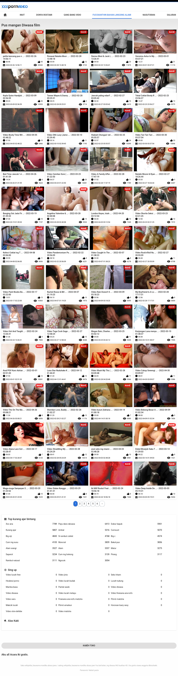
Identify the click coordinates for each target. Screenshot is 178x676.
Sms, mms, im (5, 15)
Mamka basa (31, 587)
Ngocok (84, 560)
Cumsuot (136, 530)
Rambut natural (31, 560)
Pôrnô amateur (84, 605)
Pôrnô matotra (136, 599)
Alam (84, 548)
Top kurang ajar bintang (22, 519)
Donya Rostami (44, 15)
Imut (22, 15)
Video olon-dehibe (31, 611)
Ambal (84, 530)
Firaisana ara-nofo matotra (84, 599)
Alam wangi (31, 548)
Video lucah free (31, 575)
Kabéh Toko (89, 645)
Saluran (171, 15)
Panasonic (84, 670)
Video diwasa (136, 587)
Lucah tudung (136, 581)
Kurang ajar (31, 530)
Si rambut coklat (84, 536)
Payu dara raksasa (84, 524)
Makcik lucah (31, 605)
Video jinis (84, 575)
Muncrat (84, 542)
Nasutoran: (149, 15)
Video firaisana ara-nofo (136, 593)
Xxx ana (31, 524)
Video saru (31, 599)
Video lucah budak (84, 581)
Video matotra (84, 611)
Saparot (31, 554)
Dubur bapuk (136, 524)
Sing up (12, 569)
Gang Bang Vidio (72, 15)
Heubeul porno (31, 581)
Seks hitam (136, 575)
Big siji (31, 536)
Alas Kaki (13, 620)
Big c (136, 536)
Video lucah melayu (84, 593)
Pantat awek (84, 587)
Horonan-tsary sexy (136, 605)
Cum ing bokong (84, 554)
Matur (136, 548)
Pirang (136, 554)
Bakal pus (136, 542)
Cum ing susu (31, 542)
